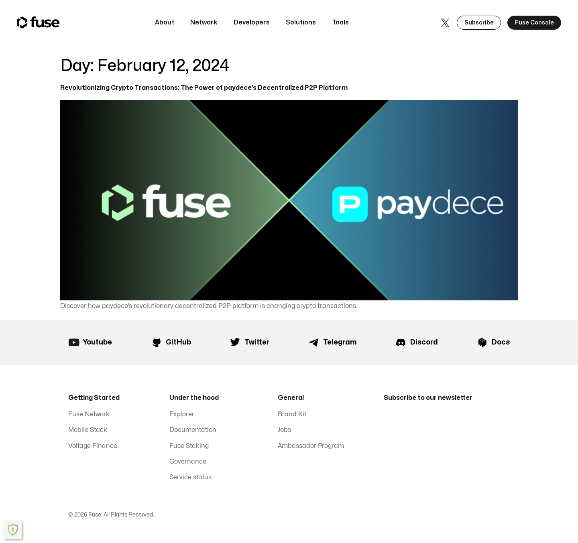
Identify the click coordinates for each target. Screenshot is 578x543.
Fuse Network (89, 415)
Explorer (181, 415)
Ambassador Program (311, 447)
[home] (38, 22)
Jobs (284, 431)
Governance (188, 463)
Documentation (193, 431)
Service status (190, 479)
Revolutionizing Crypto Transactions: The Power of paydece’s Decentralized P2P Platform (204, 88)
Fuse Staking (189, 447)
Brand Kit (292, 415)
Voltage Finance (93, 447)
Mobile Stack (88, 431)
